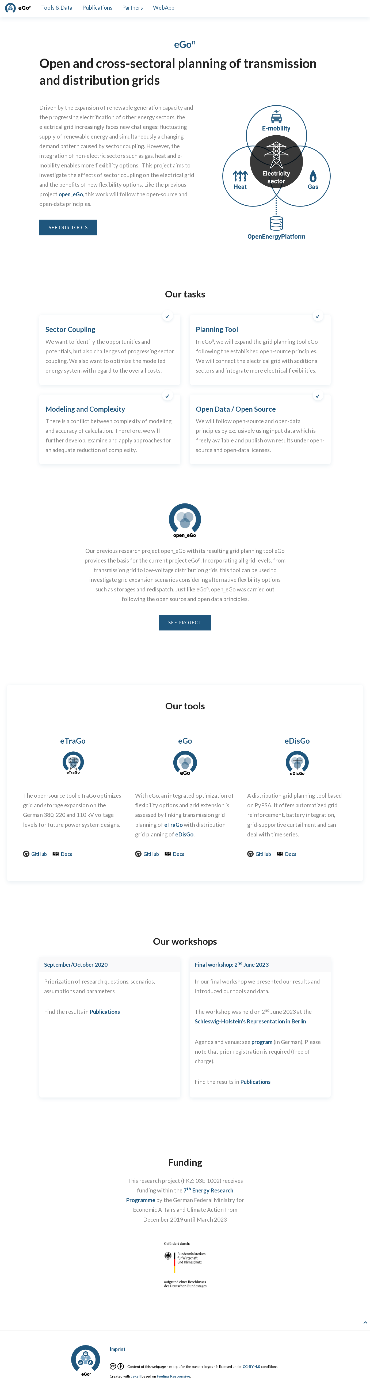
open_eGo (71, 194)
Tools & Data (56, 7)
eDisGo (184, 834)
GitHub (35, 854)
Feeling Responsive (173, 1376)
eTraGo (73, 740)
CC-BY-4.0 (251, 1366)
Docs (62, 854)
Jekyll (136, 1376)
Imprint (117, 1349)
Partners (132, 7)
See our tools (68, 227)
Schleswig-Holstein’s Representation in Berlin (250, 1021)
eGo (185, 740)
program (262, 1042)
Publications (97, 7)
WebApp (163, 7)
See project (185, 622)
